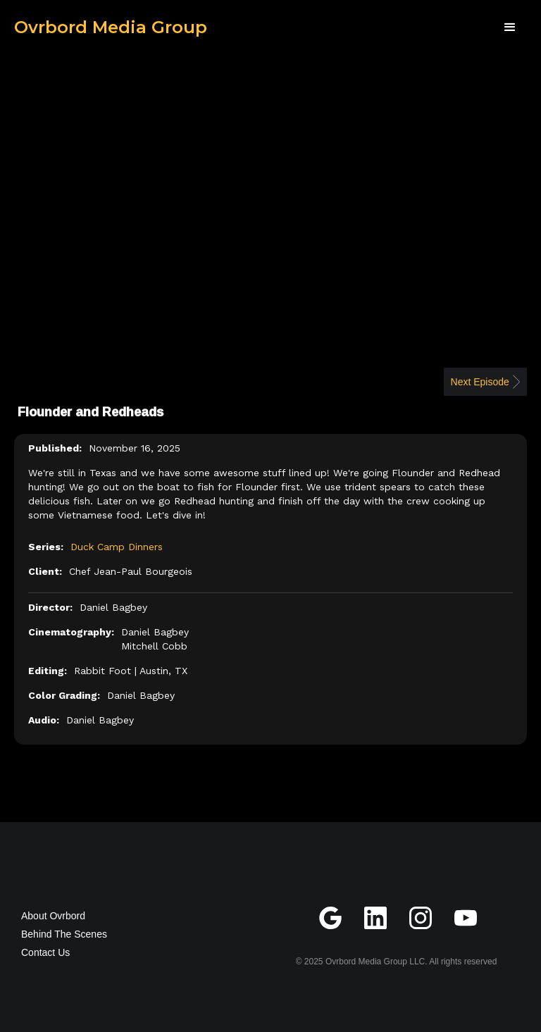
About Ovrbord (53, 915)
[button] (510, 27)
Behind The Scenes (64, 934)
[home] (110, 27)
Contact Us (45, 952)
